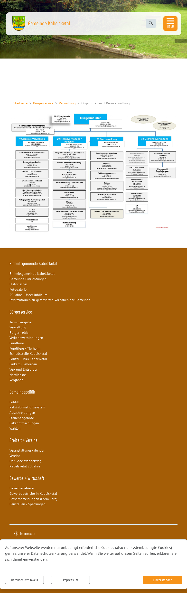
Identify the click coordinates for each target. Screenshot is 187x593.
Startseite (20, 103)
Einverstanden (162, 579)
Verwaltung (67, 103)
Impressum (70, 579)
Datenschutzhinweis (24, 579)
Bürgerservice (43, 103)
